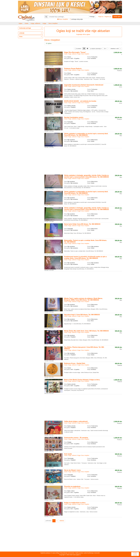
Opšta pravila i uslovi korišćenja (84, 553)
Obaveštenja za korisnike (67, 553)
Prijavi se (100, 16)
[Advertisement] (83, 161)
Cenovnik (97, 553)
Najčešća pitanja (45, 553)
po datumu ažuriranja (96, 48)
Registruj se (108, 16)
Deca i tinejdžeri (53, 23)
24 (105, 48)
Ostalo (26, 23)
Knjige (44, 23)
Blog (57, 553)
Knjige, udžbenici (35, 23)
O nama (53, 553)
